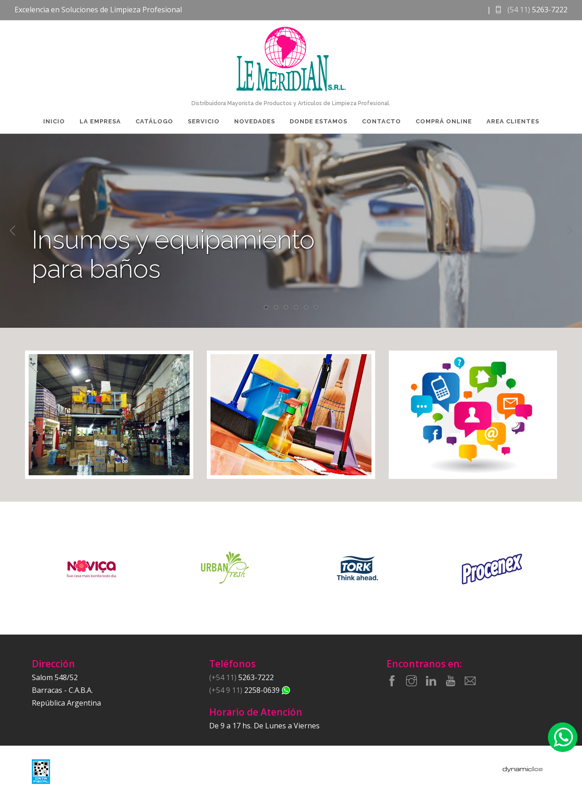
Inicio (54, 121)
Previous (12, 230)
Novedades (254, 121)
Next (569, 230)
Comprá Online (444, 121)
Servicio (204, 121)
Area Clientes (513, 121)
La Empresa (100, 121)
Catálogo (154, 121)
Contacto (381, 121)
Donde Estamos (318, 121)
